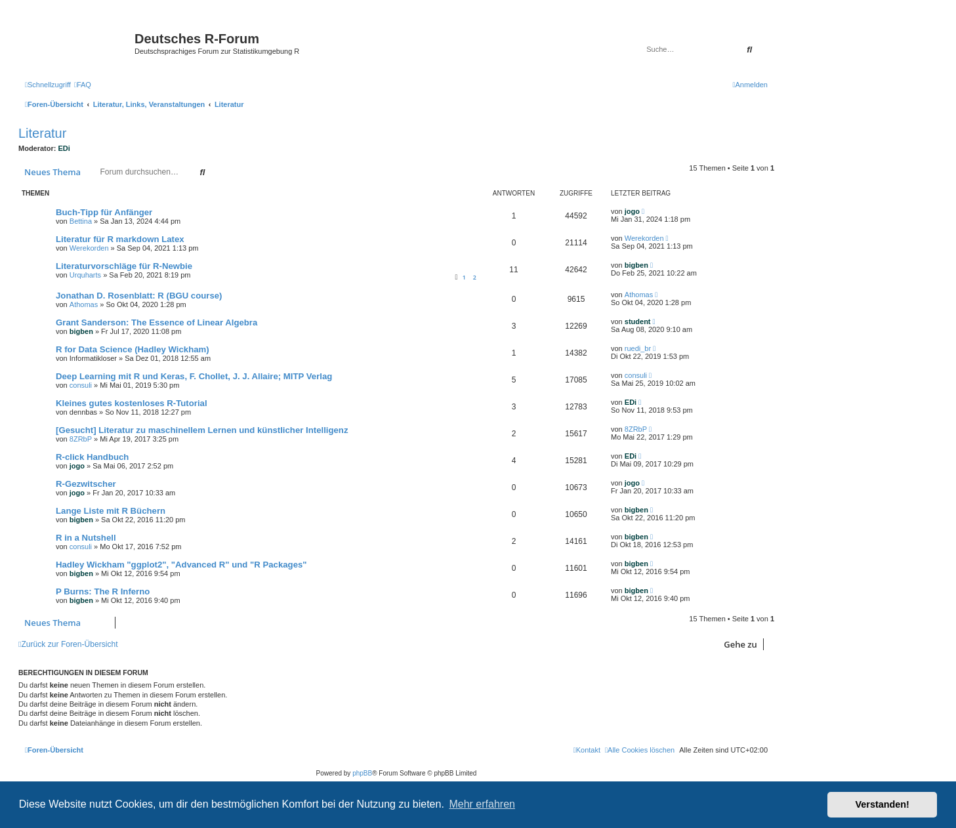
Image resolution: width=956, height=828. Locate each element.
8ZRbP (81, 439)
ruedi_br (638, 348)
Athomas (84, 304)
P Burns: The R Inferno (103, 591)
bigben (636, 265)
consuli (81, 385)
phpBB (362, 773)
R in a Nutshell (86, 538)
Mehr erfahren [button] (482, 804)
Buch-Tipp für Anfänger (104, 212)
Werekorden (89, 248)
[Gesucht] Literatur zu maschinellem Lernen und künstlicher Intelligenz (202, 430)
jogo (632, 211)
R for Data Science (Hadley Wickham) (132, 349)
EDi (64, 148)
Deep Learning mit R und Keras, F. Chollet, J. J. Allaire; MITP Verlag (194, 376)
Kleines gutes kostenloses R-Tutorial (131, 403)
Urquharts (85, 275)
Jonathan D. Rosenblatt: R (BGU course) (139, 295)
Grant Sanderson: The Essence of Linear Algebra (156, 322)
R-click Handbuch (92, 457)
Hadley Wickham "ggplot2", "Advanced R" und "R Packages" (181, 564)
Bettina (81, 221)
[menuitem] (82, 85)
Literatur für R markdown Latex (120, 239)
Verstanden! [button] (882, 804)
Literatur (42, 133)
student (638, 321)
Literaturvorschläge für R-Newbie (124, 266)
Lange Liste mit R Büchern (110, 511)
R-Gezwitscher (86, 484)
